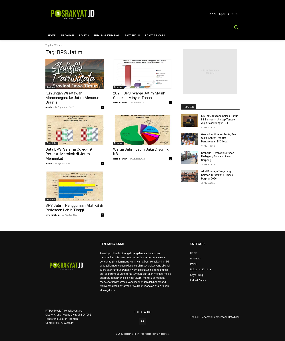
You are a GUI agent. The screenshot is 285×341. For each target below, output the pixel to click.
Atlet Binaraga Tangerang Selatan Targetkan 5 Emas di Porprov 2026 (217, 175)
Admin (49, 107)
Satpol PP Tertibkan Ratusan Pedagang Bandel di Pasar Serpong (217, 157)
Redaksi (194, 317)
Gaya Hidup (52, 143)
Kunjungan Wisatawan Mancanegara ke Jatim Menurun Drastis (72, 97)
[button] (142, 28)
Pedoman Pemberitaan (214, 317)
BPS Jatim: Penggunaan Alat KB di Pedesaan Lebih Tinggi (74, 207)
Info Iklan (234, 317)
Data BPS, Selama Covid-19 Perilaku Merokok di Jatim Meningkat (68, 154)
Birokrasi (51, 87)
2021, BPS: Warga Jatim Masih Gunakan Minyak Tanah (139, 95)
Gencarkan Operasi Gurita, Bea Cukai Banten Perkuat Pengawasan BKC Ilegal (218, 138)
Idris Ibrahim (120, 102)
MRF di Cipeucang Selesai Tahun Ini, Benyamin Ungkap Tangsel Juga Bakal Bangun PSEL (219, 119)
